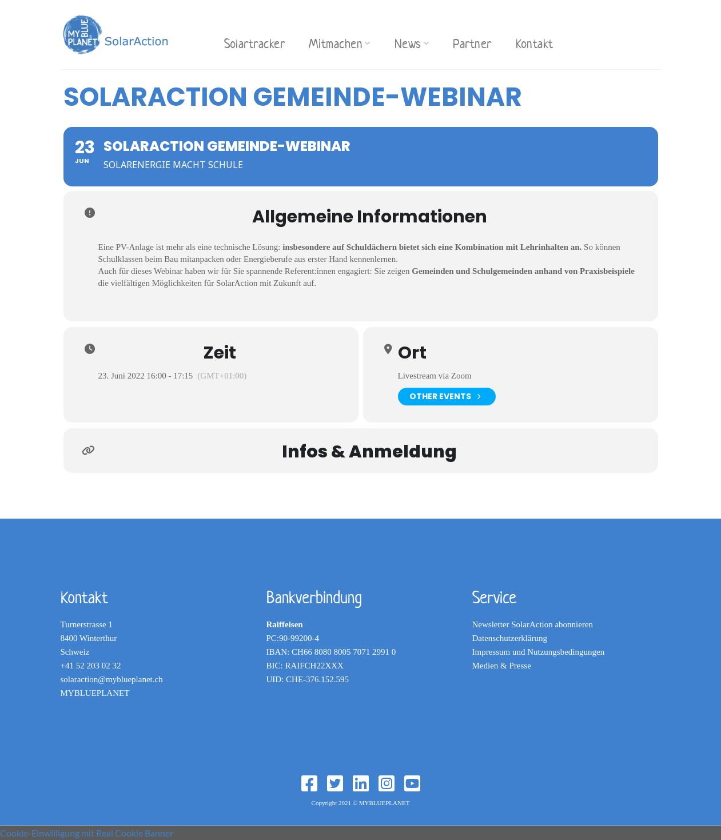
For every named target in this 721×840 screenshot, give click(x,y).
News (412, 43)
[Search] (200, 32)
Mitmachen (340, 43)
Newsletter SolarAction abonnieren (532, 624)
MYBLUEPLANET (95, 693)
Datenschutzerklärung (510, 638)
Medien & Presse (501, 665)
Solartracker (254, 43)
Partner (472, 43)
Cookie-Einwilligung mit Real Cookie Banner (86, 832)
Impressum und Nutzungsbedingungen (538, 651)
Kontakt (534, 43)
